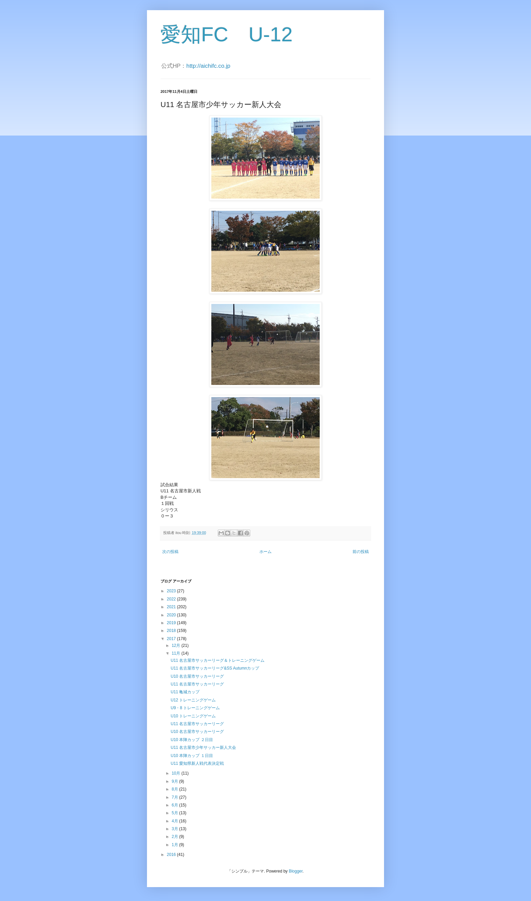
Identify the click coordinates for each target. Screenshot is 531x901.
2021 (172, 607)
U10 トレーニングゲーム (193, 716)
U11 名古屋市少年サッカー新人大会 (203, 747)
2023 (172, 591)
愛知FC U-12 (227, 34)
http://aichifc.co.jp (208, 66)
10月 (177, 773)
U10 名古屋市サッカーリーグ (197, 676)
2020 (172, 615)
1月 (175, 844)
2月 (175, 836)
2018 (172, 630)
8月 (175, 789)
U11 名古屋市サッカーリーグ (197, 684)
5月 (175, 813)
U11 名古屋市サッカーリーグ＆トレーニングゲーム (217, 660)
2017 (172, 638)
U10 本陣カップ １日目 (192, 755)
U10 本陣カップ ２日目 (192, 739)
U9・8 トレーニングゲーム (195, 707)
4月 (175, 821)
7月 (175, 797)
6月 (175, 805)
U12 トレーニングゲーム (193, 700)
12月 (177, 645)
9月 (175, 781)
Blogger (296, 871)
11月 (177, 653)
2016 (172, 854)
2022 (172, 599)
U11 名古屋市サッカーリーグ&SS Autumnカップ (215, 668)
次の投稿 (170, 551)
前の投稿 (361, 551)
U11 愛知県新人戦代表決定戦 (197, 763)
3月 (175, 828)
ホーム (265, 551)
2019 (172, 622)
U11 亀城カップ (185, 692)
